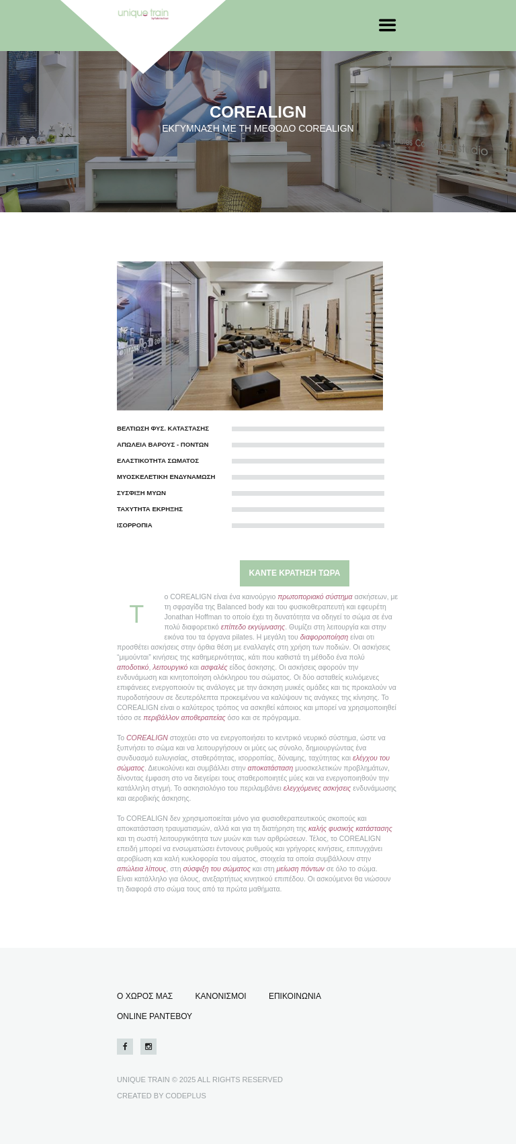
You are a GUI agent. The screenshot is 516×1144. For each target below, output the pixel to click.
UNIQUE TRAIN (143, 1079)
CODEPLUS (185, 1096)
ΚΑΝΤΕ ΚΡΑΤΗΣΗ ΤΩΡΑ (295, 573)
